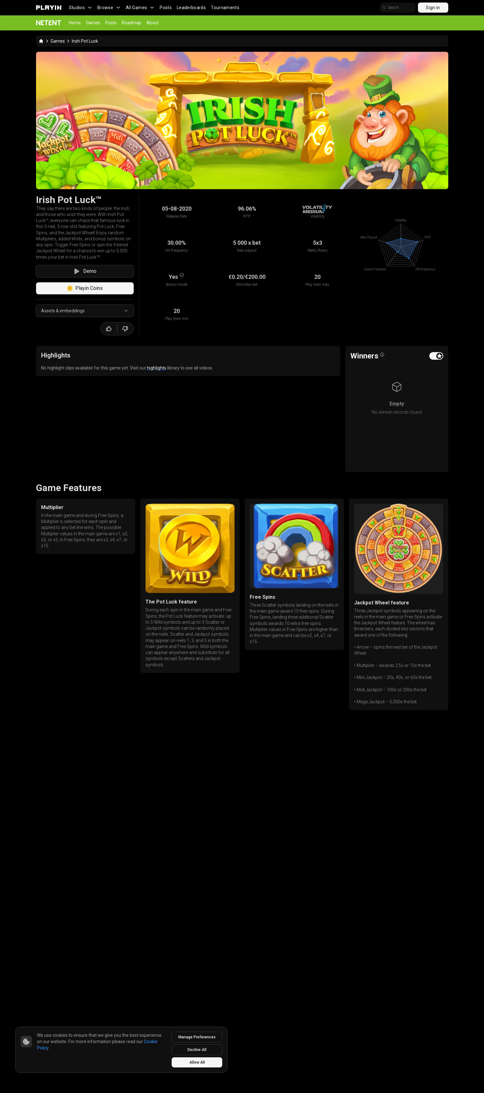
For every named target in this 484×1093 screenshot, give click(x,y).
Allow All (197, 1062)
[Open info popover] (382, 354)
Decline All (196, 1050)
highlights (156, 367)
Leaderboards (191, 7)
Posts (166, 7)
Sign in (433, 7)
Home (75, 22)
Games (93, 22)
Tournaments (225, 7)
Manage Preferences (197, 1037)
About (152, 22)
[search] (397, 8)
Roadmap (131, 22)
